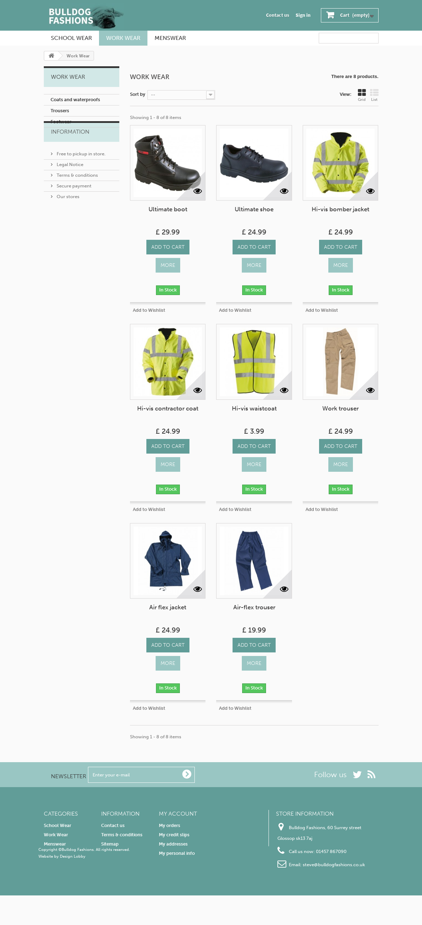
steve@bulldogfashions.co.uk (334, 864)
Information (70, 148)
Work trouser (340, 408)
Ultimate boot (168, 209)
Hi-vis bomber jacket (340, 209)
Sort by (137, 94)
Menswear (170, 38)
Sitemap (110, 844)
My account (178, 813)
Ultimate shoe (254, 209)
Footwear (61, 121)
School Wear (71, 38)
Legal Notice (69, 178)
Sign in (303, 15)
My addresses (173, 844)
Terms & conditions (77, 189)
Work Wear (123, 38)
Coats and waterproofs (75, 99)
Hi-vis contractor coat (167, 408)
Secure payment (74, 200)
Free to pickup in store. (80, 168)
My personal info (177, 853)
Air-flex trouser (254, 607)
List (374, 95)
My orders (169, 825)
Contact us (277, 15)
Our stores (67, 210)
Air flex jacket (167, 607)
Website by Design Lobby (61, 886)
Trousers (60, 110)
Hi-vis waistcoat (254, 408)
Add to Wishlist (149, 310)
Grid (362, 95)
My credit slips (174, 834)
